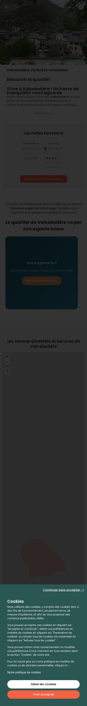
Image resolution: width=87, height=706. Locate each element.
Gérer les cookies (43, 684)
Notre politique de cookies (24, 672)
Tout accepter (43, 694)
